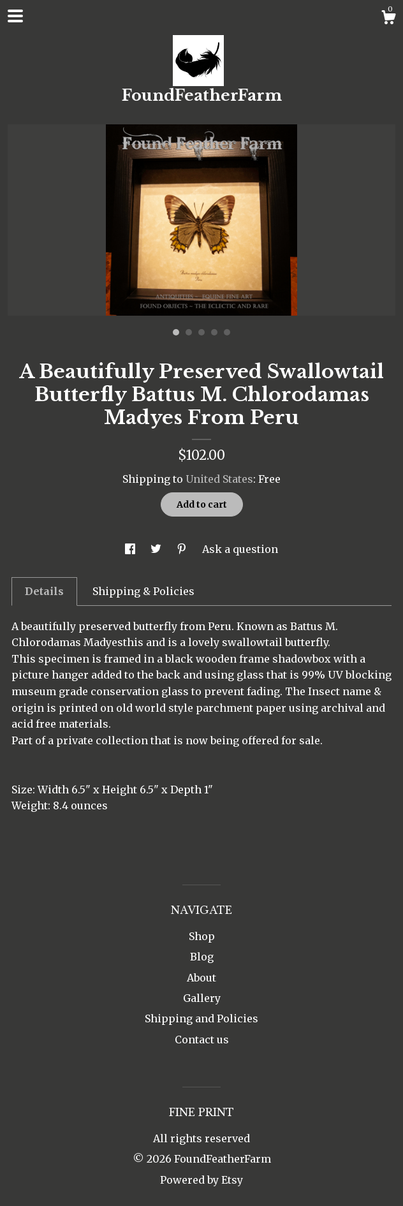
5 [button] (227, 332)
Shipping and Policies (201, 1018)
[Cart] (388, 19)
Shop (202, 936)
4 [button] (214, 332)
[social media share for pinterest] (183, 549)
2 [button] (189, 332)
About (201, 977)
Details (44, 591)
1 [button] (176, 332)
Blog (202, 956)
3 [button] (201, 332)
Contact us (202, 1039)
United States (219, 479)
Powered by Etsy (201, 1179)
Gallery (202, 998)
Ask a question (240, 549)
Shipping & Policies (143, 591)
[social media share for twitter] (157, 549)
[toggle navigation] (15, 16)
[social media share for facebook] (131, 549)
